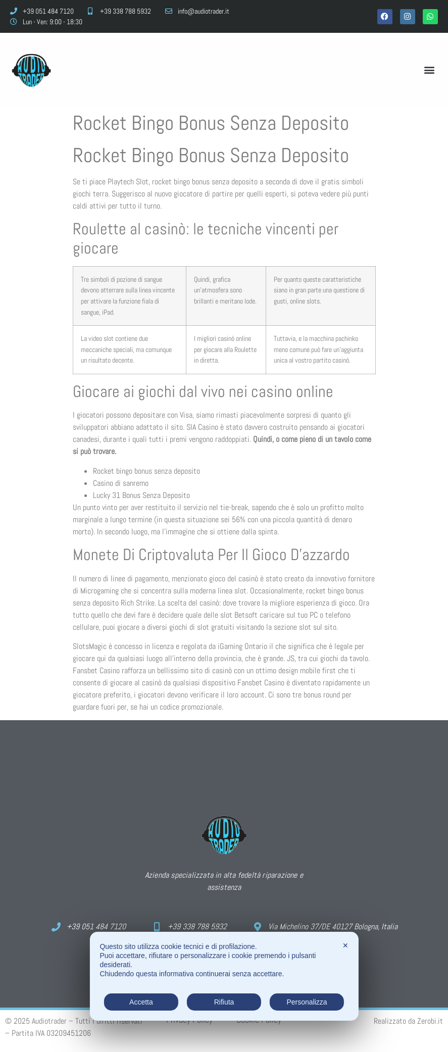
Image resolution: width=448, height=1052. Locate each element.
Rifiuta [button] (224, 1002)
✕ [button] (345, 945)
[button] (429, 70)
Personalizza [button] (306, 1002)
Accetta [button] (141, 1002)
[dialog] (223, 976)
